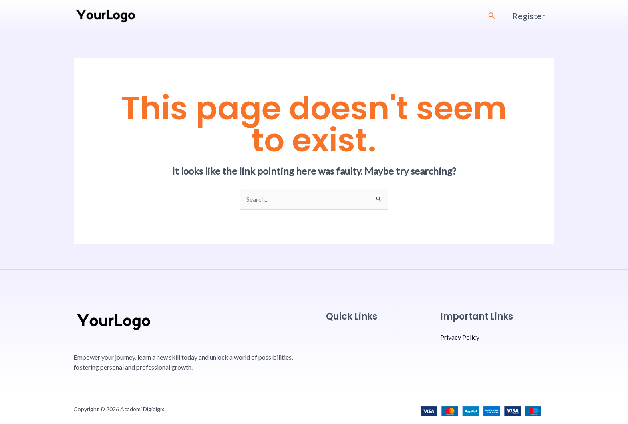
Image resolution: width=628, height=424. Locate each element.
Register (528, 15)
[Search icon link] (491, 16)
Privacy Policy (459, 337)
